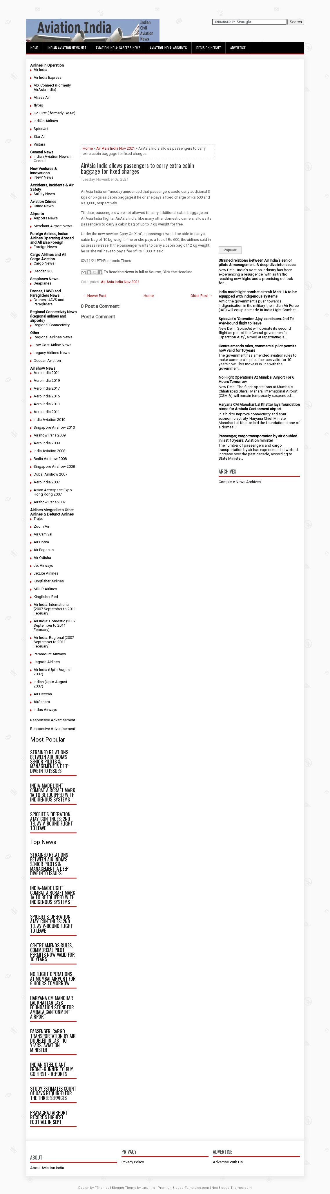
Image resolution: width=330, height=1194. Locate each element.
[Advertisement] (147, 103)
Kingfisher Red (46, 597)
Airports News (46, 218)
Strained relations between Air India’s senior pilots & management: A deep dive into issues (49, 761)
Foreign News (45, 247)
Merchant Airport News (53, 226)
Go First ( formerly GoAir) (54, 113)
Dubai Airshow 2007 (50, 474)
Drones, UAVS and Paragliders (49, 302)
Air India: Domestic (49, 621)
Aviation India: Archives (168, 47)
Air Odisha (42, 557)
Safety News (44, 194)
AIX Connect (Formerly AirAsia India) (52, 87)
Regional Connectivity (52, 325)
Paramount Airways (50, 654)
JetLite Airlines (46, 573)
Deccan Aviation (47, 360)
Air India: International (52, 604)
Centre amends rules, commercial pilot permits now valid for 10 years (52, 952)
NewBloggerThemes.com (232, 1188)
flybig (38, 105)
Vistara (39, 144)
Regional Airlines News (53, 337)
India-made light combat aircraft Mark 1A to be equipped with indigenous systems (52, 792)
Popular (230, 250)
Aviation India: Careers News (118, 47)
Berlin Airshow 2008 (50, 458)
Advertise (238, 47)
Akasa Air (42, 97)
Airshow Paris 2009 (50, 435)
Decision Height (208, 47)
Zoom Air (41, 526)
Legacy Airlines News (52, 353)
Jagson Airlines (47, 662)
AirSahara (42, 702)
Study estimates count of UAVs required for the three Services (53, 1093)
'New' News (43, 177)
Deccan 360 (43, 271)
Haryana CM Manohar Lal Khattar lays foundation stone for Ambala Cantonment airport (52, 1007)
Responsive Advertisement (52, 720)
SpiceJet (41, 128)
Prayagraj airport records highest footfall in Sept (49, 1117)
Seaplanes (42, 283)
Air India (40, 69)
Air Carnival (43, 534)
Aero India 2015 (47, 396)
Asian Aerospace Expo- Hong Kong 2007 (53, 492)
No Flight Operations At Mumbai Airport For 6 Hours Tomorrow (53, 979)
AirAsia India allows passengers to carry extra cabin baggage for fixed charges (137, 168)
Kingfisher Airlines (49, 581)
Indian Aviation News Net (67, 47)
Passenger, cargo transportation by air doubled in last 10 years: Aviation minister (53, 1040)
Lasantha (148, 1188)
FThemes (102, 1188)
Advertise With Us (228, 1162)
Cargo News (44, 263)
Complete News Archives (240, 482)
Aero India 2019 (47, 380)
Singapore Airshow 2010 (54, 427)
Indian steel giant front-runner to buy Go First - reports (51, 1069)
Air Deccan (43, 694)
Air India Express (47, 77)
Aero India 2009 (47, 443)
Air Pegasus (44, 550)
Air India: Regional (49, 637)
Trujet (38, 518)
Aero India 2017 (47, 388)
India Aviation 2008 (49, 451)
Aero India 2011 (47, 412)
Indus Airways (45, 709)
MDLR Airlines (45, 589)
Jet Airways (43, 565)
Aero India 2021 (47, 373)
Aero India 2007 (47, 482)
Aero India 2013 (47, 404)
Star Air (40, 136)
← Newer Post (94, 296)
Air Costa (41, 542)
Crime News (44, 206)
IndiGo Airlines (46, 121)
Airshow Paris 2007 (50, 502)
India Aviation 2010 (49, 419)
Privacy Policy (133, 1162)
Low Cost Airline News (52, 345)
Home (34, 47)
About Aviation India (47, 1168)
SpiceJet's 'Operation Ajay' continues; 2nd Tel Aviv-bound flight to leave (51, 821)
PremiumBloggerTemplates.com (183, 1188)
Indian (39, 682)
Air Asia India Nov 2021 (115, 148)
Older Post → (202, 296)
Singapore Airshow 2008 (54, 466)
